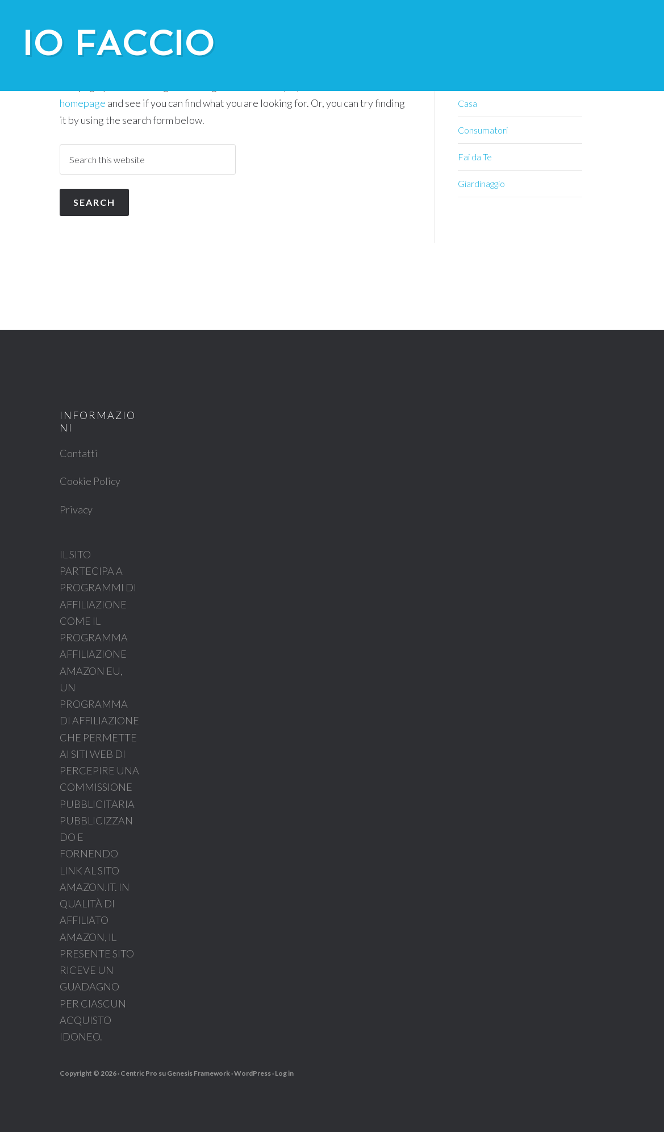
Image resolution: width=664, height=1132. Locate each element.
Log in (284, 1073)
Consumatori (483, 130)
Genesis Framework (198, 1073)
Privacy (76, 509)
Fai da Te (475, 156)
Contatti (79, 453)
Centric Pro (138, 1073)
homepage (83, 103)
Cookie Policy (90, 481)
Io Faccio (119, 43)
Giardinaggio (481, 183)
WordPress (252, 1073)
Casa (467, 103)
